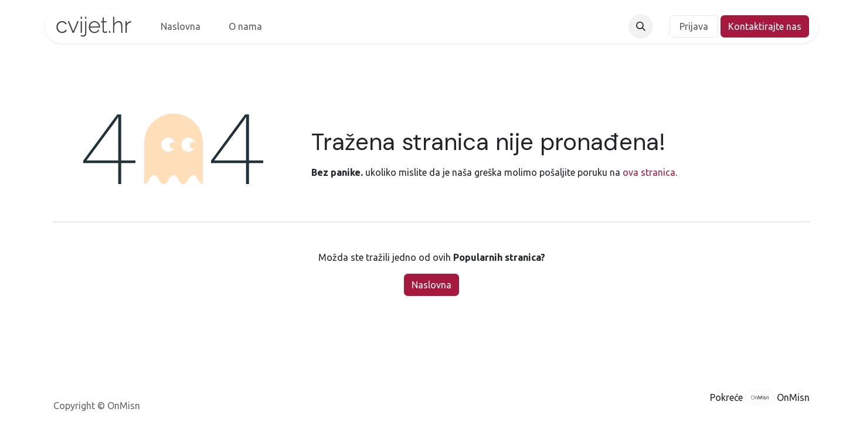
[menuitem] (181, 26)
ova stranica (649, 172)
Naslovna (431, 285)
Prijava (693, 26)
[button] (640, 26)
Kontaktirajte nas (764, 26)
